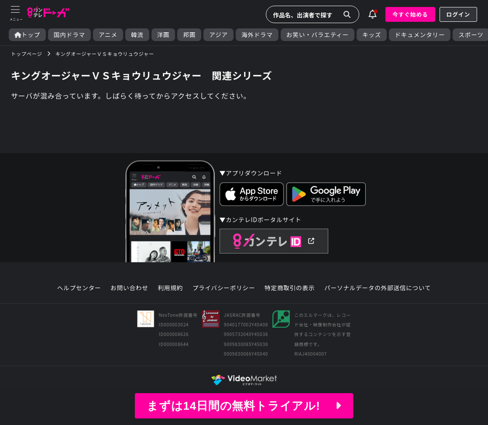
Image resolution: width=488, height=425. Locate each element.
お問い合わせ (129, 288)
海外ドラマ (257, 35)
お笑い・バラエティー (317, 35)
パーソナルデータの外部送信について (377, 288)
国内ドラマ (69, 35)
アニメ (108, 35)
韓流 (137, 35)
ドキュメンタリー (420, 35)
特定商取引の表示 (290, 288)
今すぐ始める (410, 14)
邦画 (189, 35)
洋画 (163, 35)
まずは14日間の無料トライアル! (244, 405)
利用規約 (170, 288)
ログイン (458, 14)
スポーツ (470, 35)
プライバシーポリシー (223, 288)
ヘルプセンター (79, 288)
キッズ (371, 35)
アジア (218, 35)
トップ (27, 35)
